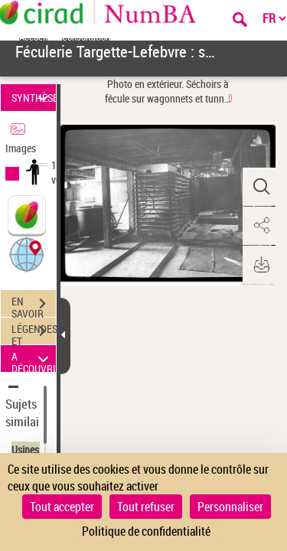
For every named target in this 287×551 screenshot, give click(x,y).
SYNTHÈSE (33, 97)
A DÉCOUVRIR (33, 358)
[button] (27, 253)
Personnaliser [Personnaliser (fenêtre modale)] (230, 506)
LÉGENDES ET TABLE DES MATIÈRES (33, 333)
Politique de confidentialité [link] (146, 531)
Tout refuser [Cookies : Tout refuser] (145, 506)
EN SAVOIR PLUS (33, 305)
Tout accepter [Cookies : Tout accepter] (62, 506)
